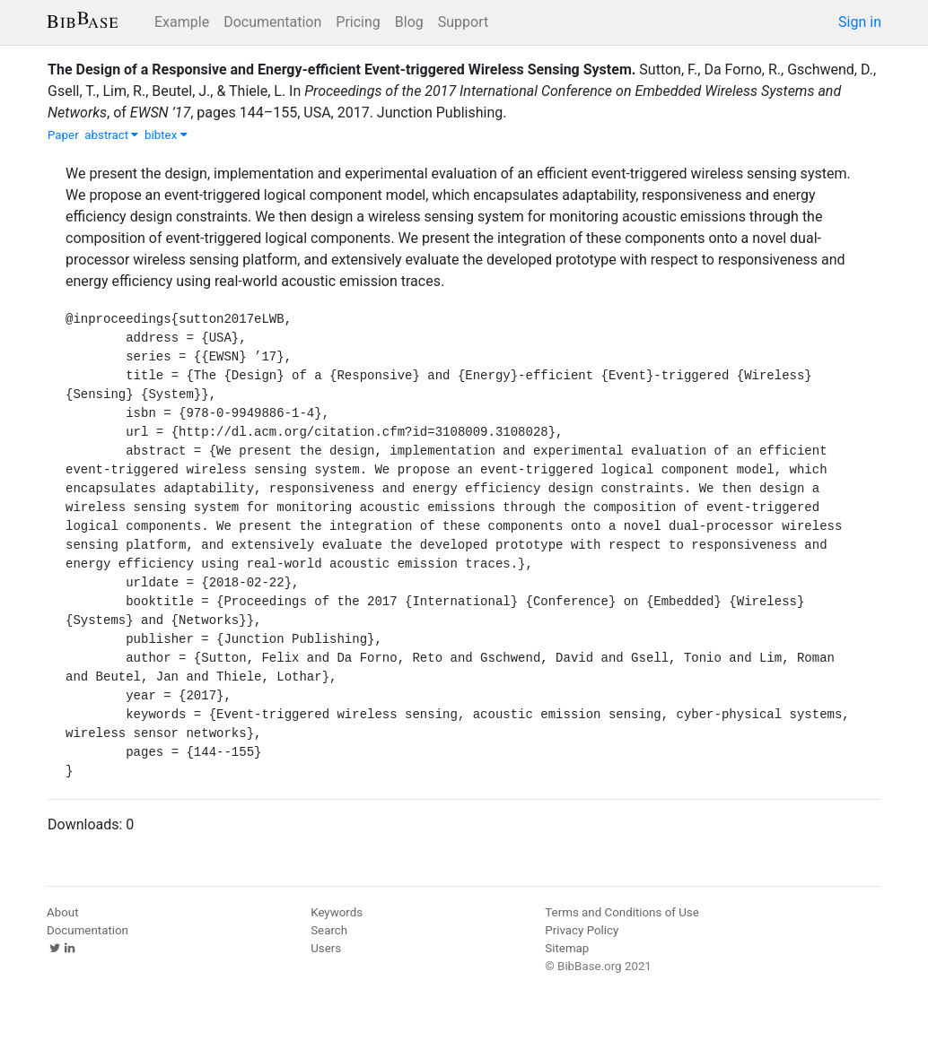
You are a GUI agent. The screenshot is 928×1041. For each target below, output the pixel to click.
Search (329, 930)
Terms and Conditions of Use (621, 912)
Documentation (272, 21)
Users (326, 948)
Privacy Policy (581, 930)
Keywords (337, 912)
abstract (111, 135)
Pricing (358, 21)
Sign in (859, 21)
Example (181, 21)
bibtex (166, 135)
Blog (409, 21)
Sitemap (567, 948)
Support (463, 21)
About (63, 912)
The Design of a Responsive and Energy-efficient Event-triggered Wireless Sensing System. (341, 69)
